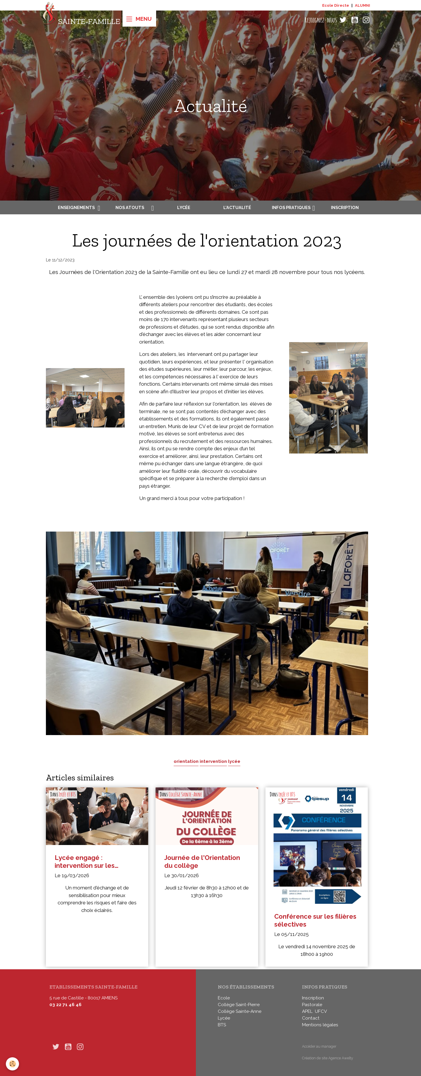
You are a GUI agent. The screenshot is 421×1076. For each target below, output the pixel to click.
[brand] (81, 20)
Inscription (345, 207)
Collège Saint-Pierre (239, 1004)
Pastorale (312, 1004)
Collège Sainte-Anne (185, 794)
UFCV (321, 1011)
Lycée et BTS (67, 794)
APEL (307, 1011)
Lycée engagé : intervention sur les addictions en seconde (90, 861)
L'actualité (237, 207)
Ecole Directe (335, 5)
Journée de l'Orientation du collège (202, 861)
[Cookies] (12, 1063)
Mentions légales (320, 1024)
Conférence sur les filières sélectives (315, 920)
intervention (213, 761)
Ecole (224, 998)
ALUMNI (362, 5)
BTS (222, 1024)
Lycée (183, 207)
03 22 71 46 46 (65, 1004)
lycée (234, 761)
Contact (311, 1018)
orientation (186, 761)
